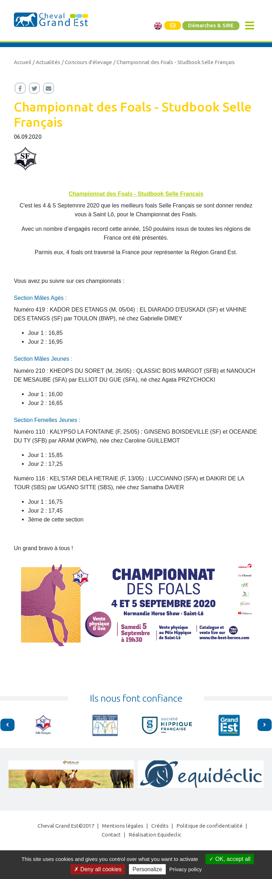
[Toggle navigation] (249, 25)
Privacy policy (185, 869)
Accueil (22, 62)
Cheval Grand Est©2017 (66, 826)
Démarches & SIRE (211, 25)
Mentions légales (122, 826)
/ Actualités (46, 62)
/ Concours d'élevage (87, 62)
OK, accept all (229, 859)
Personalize (147, 869)
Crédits (160, 826)
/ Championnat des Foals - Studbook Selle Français (174, 62)
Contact (111, 835)
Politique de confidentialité (209, 826)
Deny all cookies (97, 869)
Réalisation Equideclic (155, 835)
